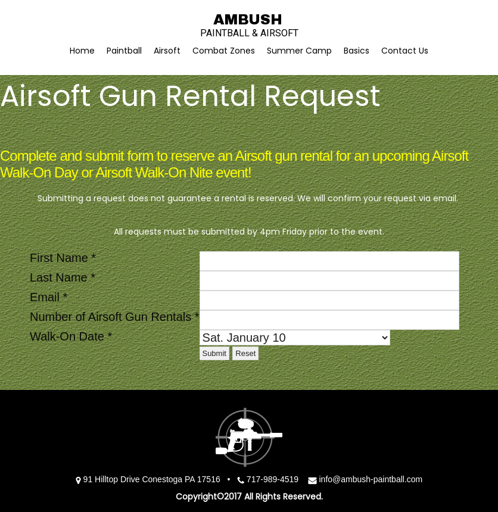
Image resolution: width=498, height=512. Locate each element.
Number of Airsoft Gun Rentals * (115, 316)
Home (82, 51)
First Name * (63, 257)
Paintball (124, 51)
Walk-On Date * (71, 336)
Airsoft (167, 51)
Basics (356, 51)
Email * (48, 297)
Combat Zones (223, 51)
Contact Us (404, 51)
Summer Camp (299, 51)
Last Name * (62, 277)
